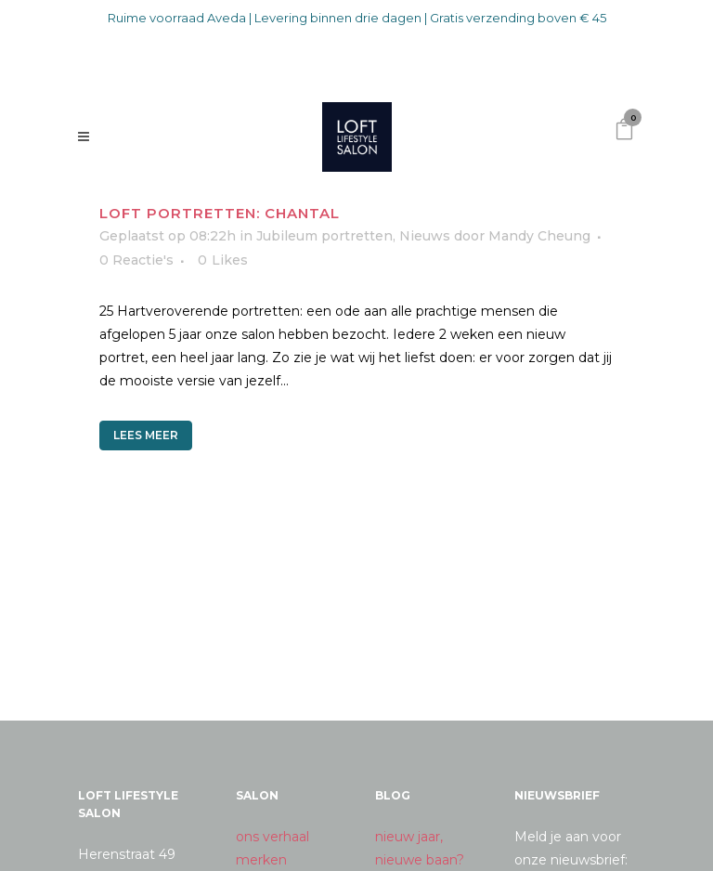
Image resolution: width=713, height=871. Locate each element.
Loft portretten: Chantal (219, 213)
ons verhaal (272, 836)
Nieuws (424, 236)
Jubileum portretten (324, 236)
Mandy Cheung (539, 236)
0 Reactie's (136, 260)
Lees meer (145, 435)
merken (261, 860)
